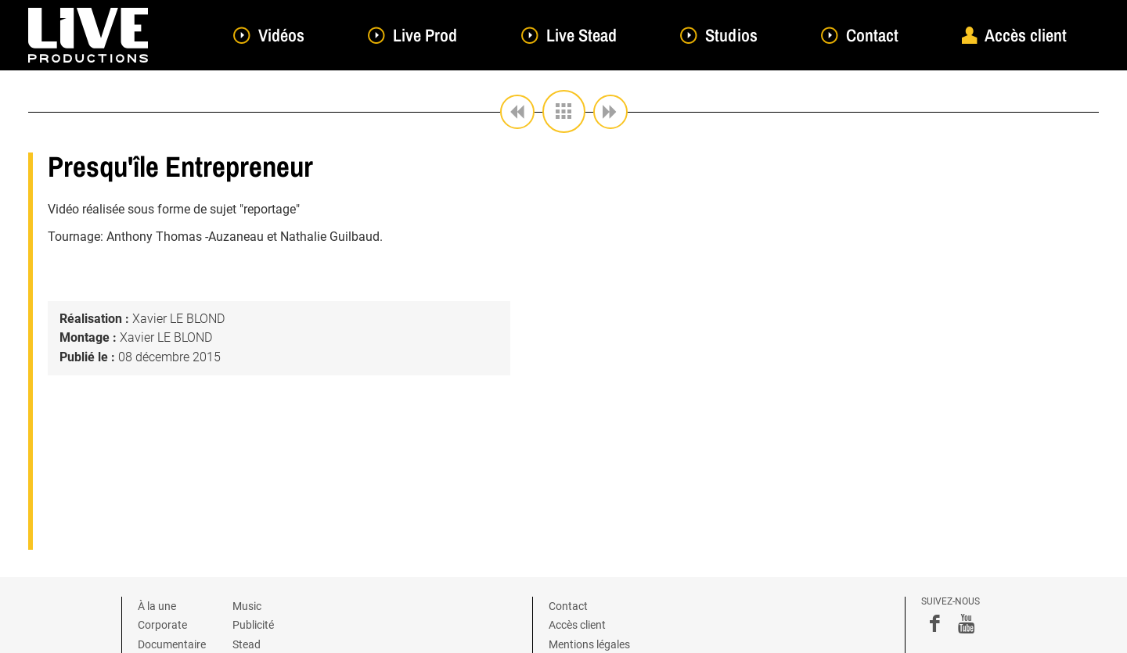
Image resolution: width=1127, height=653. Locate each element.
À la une (157, 606)
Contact (872, 35)
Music (246, 606)
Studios (731, 35)
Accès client (1026, 35)
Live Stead (581, 35)
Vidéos (281, 35)
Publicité (253, 625)
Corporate (162, 625)
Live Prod (425, 35)
